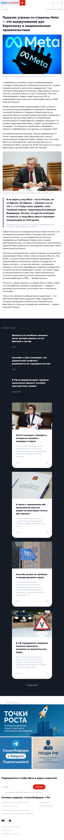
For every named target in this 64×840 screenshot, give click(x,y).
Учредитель (44, 802)
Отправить (39, 787)
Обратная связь (46, 806)
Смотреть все (31, 685)
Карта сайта (6, 830)
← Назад (4, 9)
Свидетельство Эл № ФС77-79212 (15, 802)
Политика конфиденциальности (15, 810)
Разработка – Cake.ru (10, 834)
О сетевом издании (9, 806)
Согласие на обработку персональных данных (22, 792)
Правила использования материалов (17, 814)
